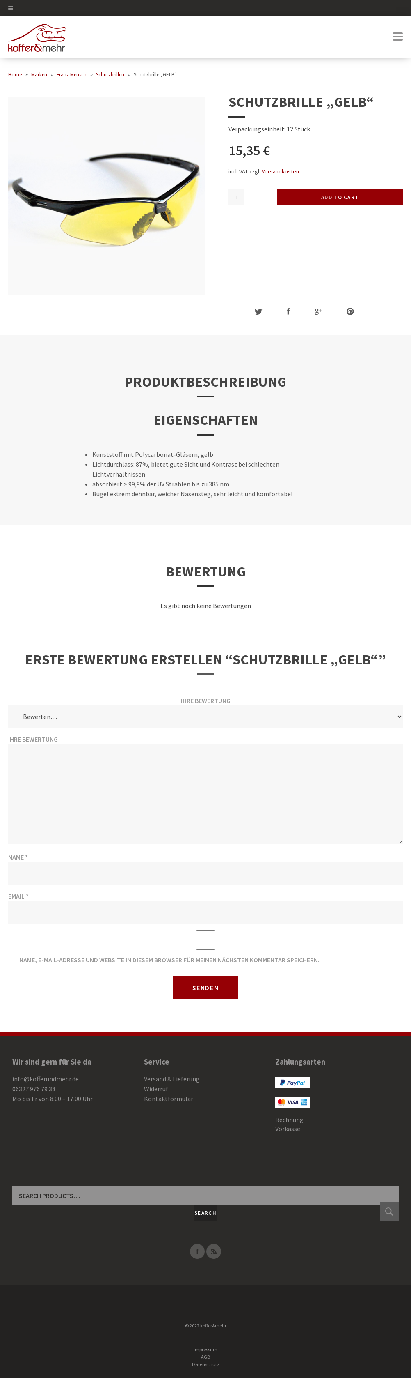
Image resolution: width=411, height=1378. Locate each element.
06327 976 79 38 (33, 1089)
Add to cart (339, 197)
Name (18, 857)
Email (18, 896)
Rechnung (289, 1119)
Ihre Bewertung (206, 700)
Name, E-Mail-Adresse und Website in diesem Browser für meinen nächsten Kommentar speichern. (169, 960)
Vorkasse (287, 1129)
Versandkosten (280, 171)
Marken (39, 74)
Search (205, 1213)
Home (15, 74)
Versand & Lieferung (172, 1079)
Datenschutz (205, 1364)
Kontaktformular (168, 1099)
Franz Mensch (72, 74)
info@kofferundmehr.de (45, 1079)
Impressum (205, 1349)
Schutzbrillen (110, 74)
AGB (205, 1357)
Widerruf (156, 1089)
